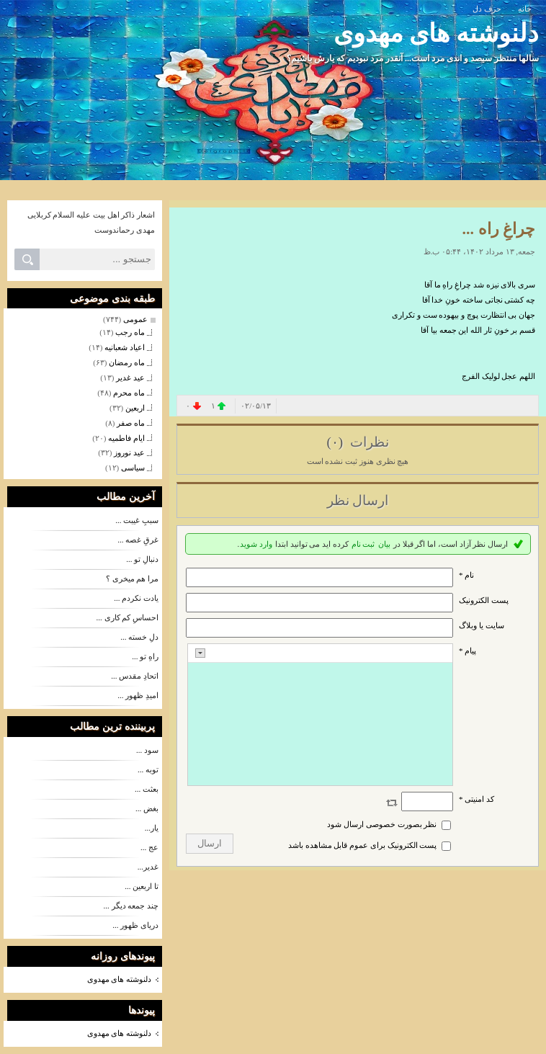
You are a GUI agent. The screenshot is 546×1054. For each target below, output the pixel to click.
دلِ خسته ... (139, 637)
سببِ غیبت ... (136, 520)
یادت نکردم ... (136, 598)
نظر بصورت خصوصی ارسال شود (382, 824)
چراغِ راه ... (499, 229)
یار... (151, 827)
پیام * (467, 650)
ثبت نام (363, 544)
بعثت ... (146, 789)
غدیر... (148, 866)
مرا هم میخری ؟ (132, 578)
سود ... (147, 750)
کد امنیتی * (476, 799)
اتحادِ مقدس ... (134, 675)
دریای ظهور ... (135, 925)
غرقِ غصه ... (137, 539)
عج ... (149, 847)
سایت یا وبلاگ (481, 625)
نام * (466, 575)
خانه (525, 8)
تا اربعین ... (141, 886)
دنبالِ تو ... (142, 559)
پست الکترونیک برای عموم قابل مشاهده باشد (362, 845)
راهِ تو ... (145, 656)
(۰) (336, 442)
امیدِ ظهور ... (137, 695)
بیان (384, 544)
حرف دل (487, 8)
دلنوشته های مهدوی (437, 33)
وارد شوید (256, 544)
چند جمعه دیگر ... (131, 905)
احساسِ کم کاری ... (128, 617)
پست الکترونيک (484, 600)
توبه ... (148, 769)
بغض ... (146, 808)
